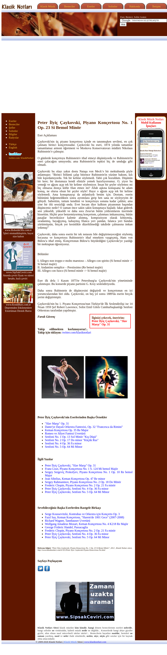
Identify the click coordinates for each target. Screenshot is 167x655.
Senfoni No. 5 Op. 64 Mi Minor (63, 446)
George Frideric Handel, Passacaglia (66, 527)
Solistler (112, 6)
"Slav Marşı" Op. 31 (57, 423)
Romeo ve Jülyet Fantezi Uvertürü (65, 433)
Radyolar (14, 137)
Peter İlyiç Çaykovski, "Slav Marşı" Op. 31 (109, 322)
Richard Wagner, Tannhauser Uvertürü (67, 520)
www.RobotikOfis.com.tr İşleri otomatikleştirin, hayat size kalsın (18, 232)
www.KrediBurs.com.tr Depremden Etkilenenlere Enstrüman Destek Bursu (18, 306)
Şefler (12, 127)
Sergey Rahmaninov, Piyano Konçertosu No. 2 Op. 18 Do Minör (83, 482)
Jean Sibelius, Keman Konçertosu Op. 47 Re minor (75, 478)
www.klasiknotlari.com (95, 642)
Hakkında (134, 6)
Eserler (90, 6)
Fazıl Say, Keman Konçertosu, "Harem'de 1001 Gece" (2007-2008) (84, 517)
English (13, 147)
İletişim (156, 6)
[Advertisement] (34, 76)
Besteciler (69, 6)
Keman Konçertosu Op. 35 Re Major (66, 430)
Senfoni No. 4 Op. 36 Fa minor (63, 443)
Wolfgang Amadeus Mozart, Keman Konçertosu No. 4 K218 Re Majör (86, 524)
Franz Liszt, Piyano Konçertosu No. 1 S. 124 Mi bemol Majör (81, 468)
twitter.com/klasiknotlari (76, 332)
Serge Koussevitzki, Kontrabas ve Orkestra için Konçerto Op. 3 (82, 514)
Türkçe (13, 144)
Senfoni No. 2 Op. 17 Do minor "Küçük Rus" (71, 440)
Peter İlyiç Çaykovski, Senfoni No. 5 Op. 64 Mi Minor (77, 492)
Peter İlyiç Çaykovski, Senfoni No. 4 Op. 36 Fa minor (77, 488)
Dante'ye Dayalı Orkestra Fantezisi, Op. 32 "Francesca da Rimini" (84, 426)
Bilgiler (13, 134)
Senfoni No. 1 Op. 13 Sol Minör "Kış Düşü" (71, 436)
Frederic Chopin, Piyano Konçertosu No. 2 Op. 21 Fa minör (80, 485)
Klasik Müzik (47, 6)
